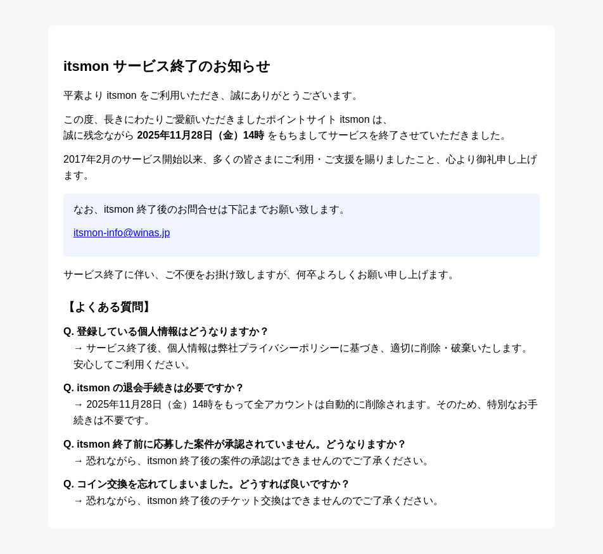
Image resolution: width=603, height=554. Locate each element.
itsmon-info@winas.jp (121, 232)
